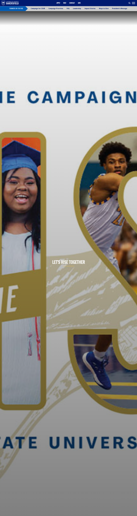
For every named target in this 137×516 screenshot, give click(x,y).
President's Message (119, 8)
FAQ (68, 8)
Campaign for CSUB (38, 8)
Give (79, 3)
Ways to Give (104, 8)
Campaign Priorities (55, 8)
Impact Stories (90, 8)
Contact (72, 3)
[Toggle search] (129, 3)
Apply (58, 3)
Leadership (77, 8)
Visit (64, 3)
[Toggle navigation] (133, 3)
